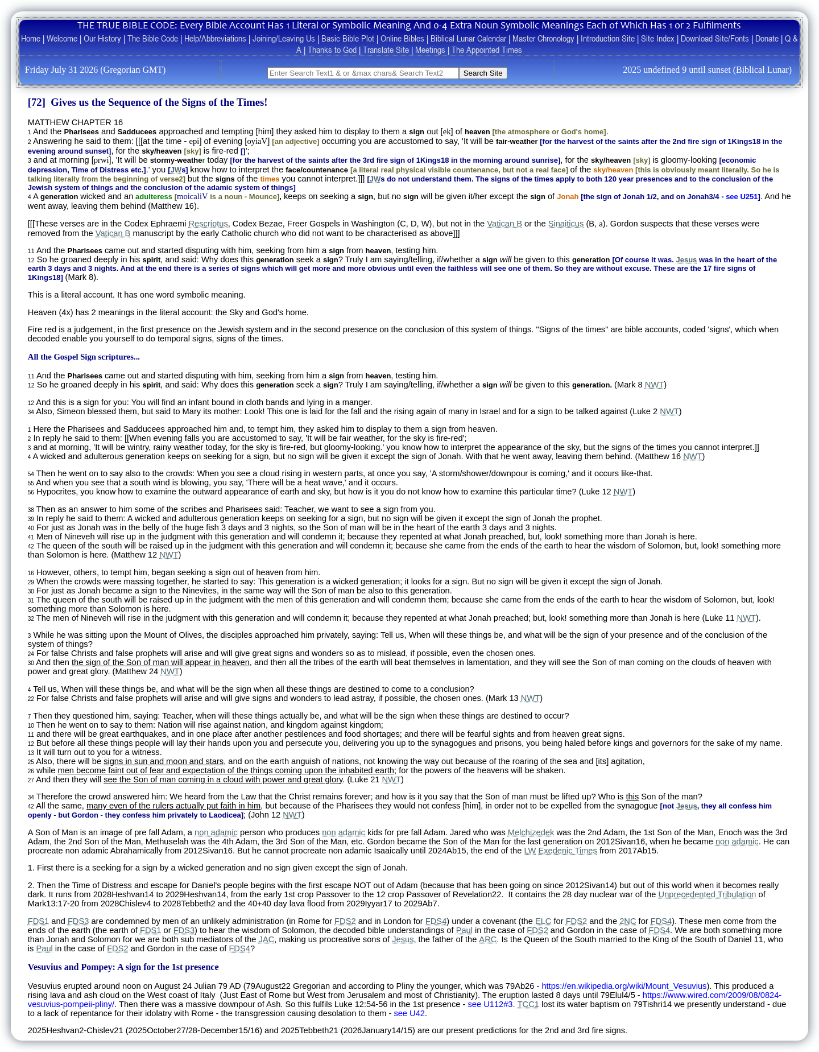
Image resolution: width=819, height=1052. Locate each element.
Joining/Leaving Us (284, 38)
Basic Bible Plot (347, 38)
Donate (767, 38)
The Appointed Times (487, 49)
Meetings (430, 49)
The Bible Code (152, 38)
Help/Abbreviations (215, 38)
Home (30, 38)
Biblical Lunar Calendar (468, 38)
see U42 (409, 1013)
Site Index (658, 38)
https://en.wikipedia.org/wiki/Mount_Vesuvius (623, 986)
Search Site (483, 73)
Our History (102, 38)
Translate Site (386, 49)
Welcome (62, 38)
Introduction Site (608, 38)
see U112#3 (490, 1004)
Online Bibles (402, 38)
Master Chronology (543, 38)
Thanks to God (332, 49)
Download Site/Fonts (715, 38)
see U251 (742, 196)
